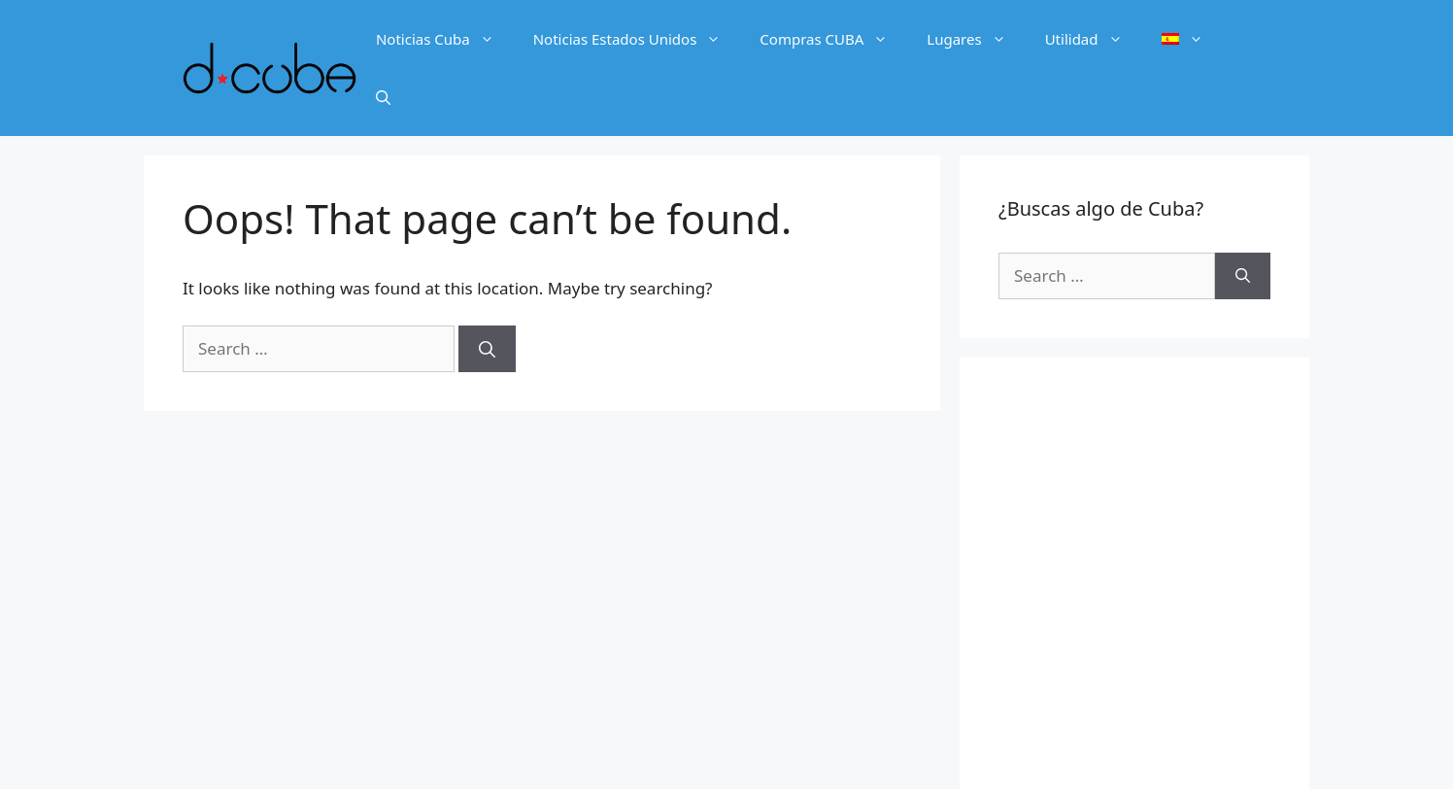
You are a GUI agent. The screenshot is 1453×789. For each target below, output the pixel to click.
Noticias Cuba (445, 39)
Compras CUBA (833, 39)
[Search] (487, 349)
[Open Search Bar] (383, 97)
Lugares (976, 39)
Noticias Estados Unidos (637, 39)
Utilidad (1093, 39)
